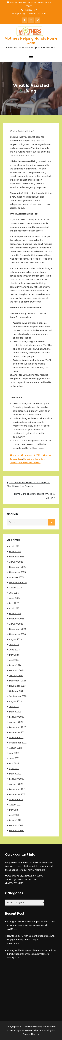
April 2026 (14, 546)
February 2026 (16, 556)
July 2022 (14, 753)
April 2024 (14, 660)
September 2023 (17, 696)
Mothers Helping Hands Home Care (31, 40)
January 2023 (16, 722)
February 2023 (16, 716)
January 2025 (16, 623)
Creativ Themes (31, 1034)
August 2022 (15, 747)
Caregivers (28, 459)
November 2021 (17, 794)
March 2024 (15, 665)
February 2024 (16, 670)
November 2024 (17, 634)
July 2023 (14, 706)
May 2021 (13, 809)
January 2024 (16, 675)
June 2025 (14, 598)
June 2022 (14, 758)
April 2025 (14, 608)
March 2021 (15, 820)
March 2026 (15, 551)
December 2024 (17, 629)
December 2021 (17, 789)
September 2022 (17, 742)
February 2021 (16, 825)
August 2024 (15, 639)
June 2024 (14, 649)
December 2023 (17, 680)
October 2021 (16, 799)
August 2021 (15, 804)
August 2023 (15, 701)
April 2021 (14, 815)
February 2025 (16, 618)
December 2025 (17, 567)
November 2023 (17, 685)
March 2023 (15, 711)
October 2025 (16, 577)
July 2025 (14, 592)
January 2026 (16, 561)
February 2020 (16, 830)
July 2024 (14, 644)
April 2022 (14, 768)
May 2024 (14, 654)
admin (16, 455)
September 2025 (18, 582)
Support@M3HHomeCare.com (29, 13)
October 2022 (16, 737)
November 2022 (17, 732)
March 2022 (15, 773)
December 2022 (17, 727)
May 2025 (14, 603)
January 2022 (16, 784)
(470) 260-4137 (15, 883)
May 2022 (14, 763)
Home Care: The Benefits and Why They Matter (34, 495)
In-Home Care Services (29, 462)
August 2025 (15, 587)
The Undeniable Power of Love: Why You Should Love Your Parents (28, 484)
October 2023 (16, 691)
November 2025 (17, 572)
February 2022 (16, 778)
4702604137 (29, 9)
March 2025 (15, 613)
